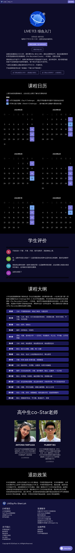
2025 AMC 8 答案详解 (44, 519)
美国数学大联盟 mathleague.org (48, 523)
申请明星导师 (6, 539)
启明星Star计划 (7, 515)
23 (32, 134)
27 (70, 134)
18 (32, 173)
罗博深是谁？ (6, 529)
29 (70, 183)
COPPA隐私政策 (43, 533)
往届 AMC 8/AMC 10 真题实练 (47, 511)
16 (32, 129)
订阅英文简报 (6, 535)
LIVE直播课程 (6, 511)
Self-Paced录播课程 (8, 513)
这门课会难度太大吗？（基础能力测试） (25, 72)
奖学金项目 (5, 517)
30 (32, 139)
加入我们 (5, 537)
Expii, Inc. (17, 543)
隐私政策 (40, 531)
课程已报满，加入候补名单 (37, 44)
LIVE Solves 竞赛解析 (44, 513)
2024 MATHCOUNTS (44, 517)
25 (32, 178)
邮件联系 (5, 531)
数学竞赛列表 (42, 515)
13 (70, 124)
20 (70, 129)
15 (70, 173)
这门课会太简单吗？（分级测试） (52, 72)
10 (70, 212)
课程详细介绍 (37, 49)
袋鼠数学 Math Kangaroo (45, 521)
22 (70, 178)
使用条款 (40, 529)
